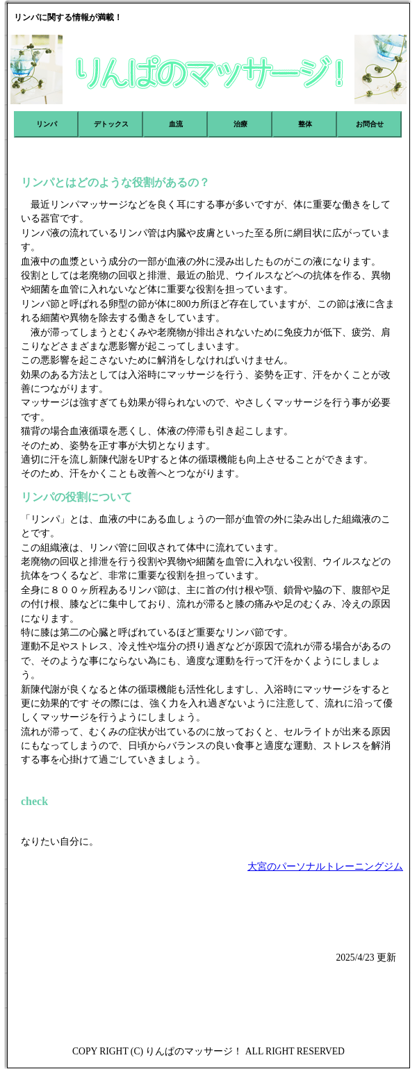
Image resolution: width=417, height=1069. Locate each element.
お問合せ (370, 124)
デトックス (111, 124)
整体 (305, 124)
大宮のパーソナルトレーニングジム (325, 866)
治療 (240, 124)
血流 (176, 124)
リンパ (46, 124)
